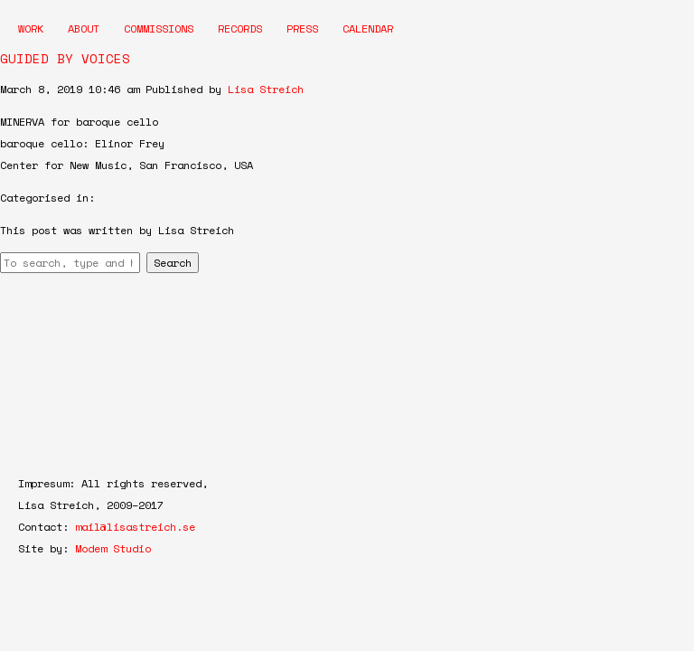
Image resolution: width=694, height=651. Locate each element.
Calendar (367, 28)
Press (302, 28)
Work (30, 28)
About (83, 28)
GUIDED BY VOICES (65, 58)
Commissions (158, 28)
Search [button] (173, 262)
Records (240, 28)
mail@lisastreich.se (135, 526)
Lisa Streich (266, 89)
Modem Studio (113, 548)
